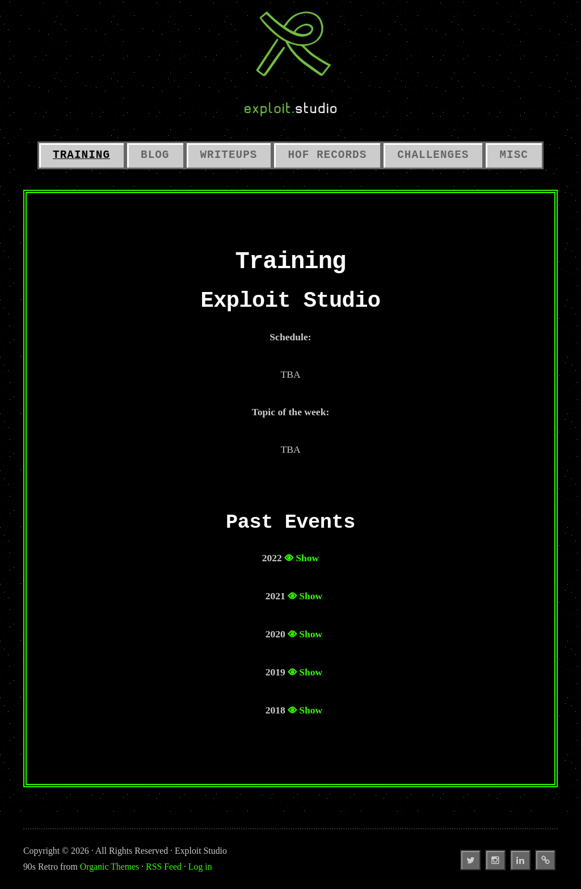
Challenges (433, 155)
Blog (155, 155)
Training (81, 155)
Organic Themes (109, 866)
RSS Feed (164, 866)
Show (307, 558)
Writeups (229, 155)
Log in (200, 866)
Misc (513, 155)
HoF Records (327, 155)
